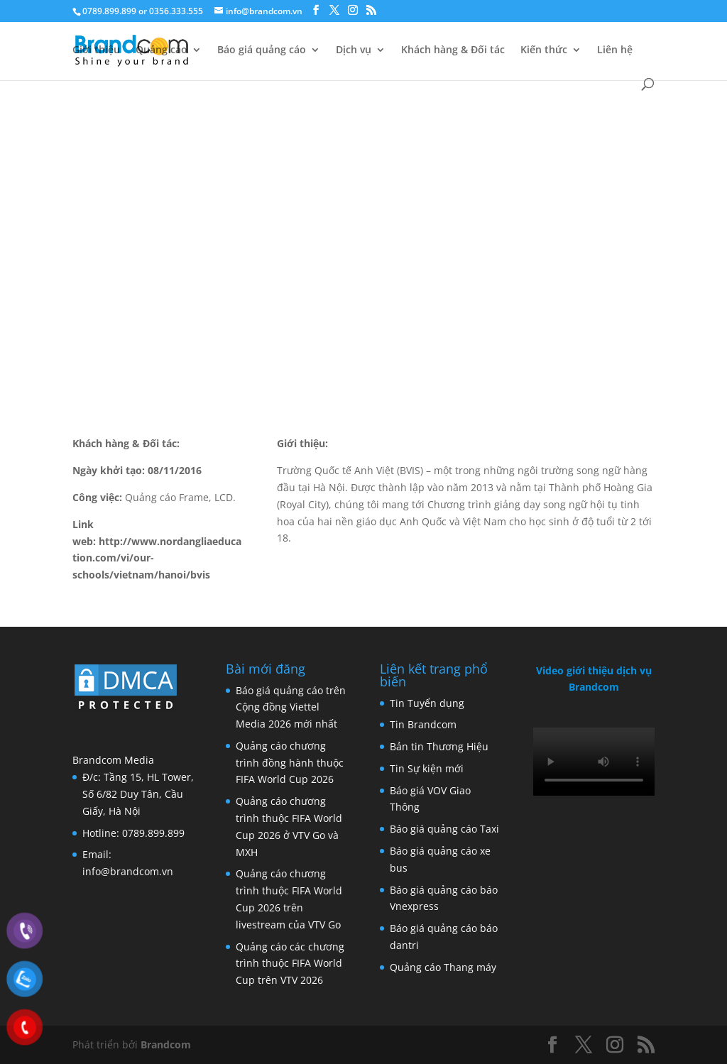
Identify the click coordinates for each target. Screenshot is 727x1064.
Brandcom (166, 1044)
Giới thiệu (96, 50)
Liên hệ (615, 50)
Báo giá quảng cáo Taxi (444, 828)
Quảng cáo (161, 50)
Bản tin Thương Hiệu (439, 746)
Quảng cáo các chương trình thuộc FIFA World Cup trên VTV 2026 (290, 963)
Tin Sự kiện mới (427, 768)
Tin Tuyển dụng (427, 703)
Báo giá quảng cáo (261, 50)
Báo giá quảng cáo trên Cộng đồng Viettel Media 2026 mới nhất (291, 707)
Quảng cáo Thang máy (443, 967)
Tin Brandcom (423, 724)
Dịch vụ (353, 50)
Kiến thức (543, 50)
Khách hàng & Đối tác (453, 50)
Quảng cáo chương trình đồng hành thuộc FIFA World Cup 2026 (290, 762)
